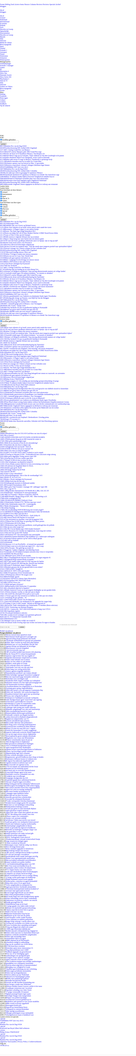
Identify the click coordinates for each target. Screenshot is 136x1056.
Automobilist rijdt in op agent (16, 938)
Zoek (12, 4)
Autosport (3, 52)
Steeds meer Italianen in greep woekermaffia (21, 824)
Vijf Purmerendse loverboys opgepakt (18, 684)
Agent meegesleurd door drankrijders (18, 747)
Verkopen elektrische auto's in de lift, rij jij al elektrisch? (22, 398)
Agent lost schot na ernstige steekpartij (19, 789)
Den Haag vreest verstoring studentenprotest (21, 724)
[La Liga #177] (8, 489)
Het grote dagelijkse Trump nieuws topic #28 (18, 456)
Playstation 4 (4, 71)
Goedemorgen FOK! (9, 223)
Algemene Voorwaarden (8, 1042)
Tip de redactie (5, 106)
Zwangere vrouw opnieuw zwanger (18, 957)
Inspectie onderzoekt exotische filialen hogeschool (23, 732)
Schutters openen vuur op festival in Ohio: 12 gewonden (22, 163)
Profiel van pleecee (6, 631)
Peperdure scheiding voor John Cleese (18, 990)
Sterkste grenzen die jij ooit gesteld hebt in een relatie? (21, 567)
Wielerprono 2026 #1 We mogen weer (16, 575)
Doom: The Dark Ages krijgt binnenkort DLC (18, 231)
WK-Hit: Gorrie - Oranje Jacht (13, 306)
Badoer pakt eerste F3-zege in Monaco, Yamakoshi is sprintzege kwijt (26, 159)
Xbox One (3, 73)
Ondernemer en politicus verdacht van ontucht (21, 900)
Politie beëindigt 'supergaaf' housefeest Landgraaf (22, 675)
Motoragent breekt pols (13, 1005)
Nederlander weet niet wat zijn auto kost (19, 667)
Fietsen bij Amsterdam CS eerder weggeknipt (21, 730)
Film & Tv (5, 198)
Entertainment (5, 33)
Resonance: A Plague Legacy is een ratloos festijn (19, 229)
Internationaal (4, 21)
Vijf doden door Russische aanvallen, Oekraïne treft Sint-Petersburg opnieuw (29, 421)
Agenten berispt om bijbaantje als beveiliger (21, 646)
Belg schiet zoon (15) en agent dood (18, 883)
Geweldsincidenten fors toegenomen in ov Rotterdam (24, 686)
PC (1, 69)
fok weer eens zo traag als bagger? (14, 450)
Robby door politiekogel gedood (17, 978)
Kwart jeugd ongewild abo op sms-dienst (19, 893)
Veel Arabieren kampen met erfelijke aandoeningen (23, 961)
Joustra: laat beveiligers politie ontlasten (19, 751)
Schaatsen (3, 58)
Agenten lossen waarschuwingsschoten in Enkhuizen (24, 749)
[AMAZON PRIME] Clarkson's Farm (16, 500)
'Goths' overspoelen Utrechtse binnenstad (20, 801)
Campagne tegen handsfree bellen (17, 793)
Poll (3, 213)
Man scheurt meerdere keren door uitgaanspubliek (23, 787)
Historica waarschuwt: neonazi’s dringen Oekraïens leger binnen (25, 165)
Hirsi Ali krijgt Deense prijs (15, 847)
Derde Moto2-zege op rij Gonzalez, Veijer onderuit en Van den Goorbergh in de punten (32, 156)
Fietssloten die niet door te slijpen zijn (15, 445)
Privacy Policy (23, 1042)
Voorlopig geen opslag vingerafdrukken (19, 688)
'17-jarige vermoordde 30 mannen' (17, 992)
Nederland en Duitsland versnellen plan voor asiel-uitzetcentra (24, 178)
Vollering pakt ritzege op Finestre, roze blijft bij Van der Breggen (24, 298)
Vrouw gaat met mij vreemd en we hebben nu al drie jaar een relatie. (26, 596)
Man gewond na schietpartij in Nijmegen (19, 744)
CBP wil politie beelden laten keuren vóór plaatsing (23, 652)
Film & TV (4, 81)
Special (4, 211)
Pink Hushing (7, 508)
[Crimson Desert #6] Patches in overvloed (17, 517)
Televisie (3, 41)
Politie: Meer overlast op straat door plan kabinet (22, 642)
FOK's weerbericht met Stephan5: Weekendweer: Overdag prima (24, 417)
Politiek (2, 25)
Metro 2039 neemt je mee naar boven (15, 262)
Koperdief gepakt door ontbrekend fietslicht (20, 780)
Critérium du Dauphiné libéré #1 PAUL (16, 466)
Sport (2, 46)
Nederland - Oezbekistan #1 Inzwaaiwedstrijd (18, 493)
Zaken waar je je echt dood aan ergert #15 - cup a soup (22, 546)
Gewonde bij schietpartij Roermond (18, 799)
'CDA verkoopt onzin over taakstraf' (18, 665)
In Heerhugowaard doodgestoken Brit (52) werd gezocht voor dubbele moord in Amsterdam (34, 389)
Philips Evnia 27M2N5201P (12, 379)
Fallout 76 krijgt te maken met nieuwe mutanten (18, 254)
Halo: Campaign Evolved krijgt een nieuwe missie (19, 260)
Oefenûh (6, 542)
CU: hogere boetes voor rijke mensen (19, 870)
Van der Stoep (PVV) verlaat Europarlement (21, 654)
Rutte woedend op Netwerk (16, 843)
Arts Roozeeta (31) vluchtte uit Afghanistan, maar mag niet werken (25, 531)
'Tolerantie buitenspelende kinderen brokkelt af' (22, 889)
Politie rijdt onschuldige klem (16, 936)
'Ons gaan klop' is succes (14, 831)
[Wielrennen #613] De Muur (12, 523)
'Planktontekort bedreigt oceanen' (17, 807)
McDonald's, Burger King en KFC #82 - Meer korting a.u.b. (23, 496)
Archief (58, 4)
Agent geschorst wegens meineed (17, 810)
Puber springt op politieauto (15, 1011)
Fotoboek (3, 96)
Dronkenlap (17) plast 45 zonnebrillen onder (21, 703)
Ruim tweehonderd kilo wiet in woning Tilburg (22, 875)
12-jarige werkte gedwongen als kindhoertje (20, 877)
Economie (3, 23)
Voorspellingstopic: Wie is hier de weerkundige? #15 (21, 475)
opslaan (3, 144)
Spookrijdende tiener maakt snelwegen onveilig (22, 856)
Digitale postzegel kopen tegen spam (18, 994)
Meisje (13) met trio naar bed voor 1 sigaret (20, 728)
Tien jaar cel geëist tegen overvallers (18, 782)
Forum (2, 4)
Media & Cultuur (6, 43)
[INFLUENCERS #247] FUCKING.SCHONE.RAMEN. (22, 437)
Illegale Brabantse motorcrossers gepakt (19, 879)
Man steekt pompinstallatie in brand (18, 894)
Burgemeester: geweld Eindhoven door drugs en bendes (24, 757)
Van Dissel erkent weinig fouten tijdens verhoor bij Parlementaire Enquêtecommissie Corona (34, 402)
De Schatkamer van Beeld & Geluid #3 (16, 462)
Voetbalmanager (5, 64)
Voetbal (2, 48)
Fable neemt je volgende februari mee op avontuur (19, 237)
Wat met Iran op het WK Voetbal (14, 533)
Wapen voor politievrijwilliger (16, 998)
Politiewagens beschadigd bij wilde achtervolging (22, 786)
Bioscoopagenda (5, 44)
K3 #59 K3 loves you (10, 582)
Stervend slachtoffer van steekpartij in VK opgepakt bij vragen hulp (26, 601)
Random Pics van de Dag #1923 (13, 352)
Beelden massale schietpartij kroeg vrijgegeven (22, 931)
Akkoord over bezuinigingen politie (18, 977)
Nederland (3, 20)
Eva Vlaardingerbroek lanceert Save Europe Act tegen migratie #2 (25, 557)
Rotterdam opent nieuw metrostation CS (19, 948)
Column (5, 207)
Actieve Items (19, 4)
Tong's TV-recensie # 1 (10, 419)
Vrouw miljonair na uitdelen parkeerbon (19, 919)
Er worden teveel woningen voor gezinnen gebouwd (20, 615)
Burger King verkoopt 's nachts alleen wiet (20, 921)
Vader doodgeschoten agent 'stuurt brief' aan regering (24, 700)
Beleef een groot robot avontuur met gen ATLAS (19, 309)
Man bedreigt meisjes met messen (17, 851)
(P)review (5, 209)
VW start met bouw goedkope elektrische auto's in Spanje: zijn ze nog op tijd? (29, 241)
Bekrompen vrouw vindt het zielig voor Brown (21, 845)
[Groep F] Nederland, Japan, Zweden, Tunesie (18, 565)
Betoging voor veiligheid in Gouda (18, 967)
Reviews (39, 4)
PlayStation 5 (4, 79)
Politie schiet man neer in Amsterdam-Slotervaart (22, 933)
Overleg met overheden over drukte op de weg (21, 923)
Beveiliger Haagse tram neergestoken (18, 996)
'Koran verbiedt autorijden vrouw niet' (18, 755)
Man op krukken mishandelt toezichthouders (21, 860)
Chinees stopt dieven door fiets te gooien (19, 910)
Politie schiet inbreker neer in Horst (18, 660)
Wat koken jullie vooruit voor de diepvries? (17, 599)
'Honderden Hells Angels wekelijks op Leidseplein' (23, 681)
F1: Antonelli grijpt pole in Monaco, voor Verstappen (21, 304)
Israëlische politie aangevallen (16, 835)
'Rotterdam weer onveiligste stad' (17, 679)
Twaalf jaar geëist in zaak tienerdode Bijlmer (21, 809)
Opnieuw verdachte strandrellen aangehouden (21, 935)
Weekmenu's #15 (8, 619)
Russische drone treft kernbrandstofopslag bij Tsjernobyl (22, 277)
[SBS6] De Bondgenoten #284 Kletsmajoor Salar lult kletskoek (25, 512)
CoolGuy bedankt (9, 540)
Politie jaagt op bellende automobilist (18, 971)
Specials (52, 4)
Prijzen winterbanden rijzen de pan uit (19, 740)
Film (1, 39)
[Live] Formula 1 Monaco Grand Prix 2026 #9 (19, 494)
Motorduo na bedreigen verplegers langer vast (21, 830)
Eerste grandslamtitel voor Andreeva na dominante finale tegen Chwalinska (28, 296)
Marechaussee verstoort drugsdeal (17, 648)
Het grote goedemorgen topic (13, 441)
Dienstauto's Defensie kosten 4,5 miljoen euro (21, 759)
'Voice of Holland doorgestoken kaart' (18, 745)
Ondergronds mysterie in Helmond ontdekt (17, 483)
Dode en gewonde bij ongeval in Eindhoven (20, 828)
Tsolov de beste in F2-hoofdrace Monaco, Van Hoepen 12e (22, 154)
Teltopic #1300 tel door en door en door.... (16, 460)
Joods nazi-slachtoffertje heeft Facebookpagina (22, 872)
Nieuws (27, 4)
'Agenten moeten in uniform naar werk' (19, 763)
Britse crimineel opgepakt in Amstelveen (19, 849)
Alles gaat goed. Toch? (11, 468)
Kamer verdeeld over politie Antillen (18, 862)
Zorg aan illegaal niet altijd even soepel (19, 927)
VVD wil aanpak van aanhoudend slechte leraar (22, 766)
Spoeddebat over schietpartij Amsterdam (19, 963)
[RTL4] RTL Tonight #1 (11, 569)
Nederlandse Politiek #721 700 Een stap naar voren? (20, 502)
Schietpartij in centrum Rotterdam (17, 1009)
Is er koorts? (7, 435)
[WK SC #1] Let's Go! (10, 477)
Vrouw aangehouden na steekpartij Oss (19, 885)
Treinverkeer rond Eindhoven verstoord (19, 702)
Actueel (2, 18)
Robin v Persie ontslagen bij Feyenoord (16, 479)
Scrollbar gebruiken (9, 140)
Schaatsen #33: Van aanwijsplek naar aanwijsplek (20, 535)
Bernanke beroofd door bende (16, 980)
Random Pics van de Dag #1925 (13, 146)
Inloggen (3, 6)
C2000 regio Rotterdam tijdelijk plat (18, 929)
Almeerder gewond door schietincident (18, 797)
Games (2, 67)
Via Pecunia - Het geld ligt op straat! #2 (16, 548)
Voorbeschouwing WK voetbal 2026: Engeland (18, 148)
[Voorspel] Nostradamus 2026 (13, 485)
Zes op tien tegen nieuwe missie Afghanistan (21, 734)
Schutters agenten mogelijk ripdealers (17, 671)
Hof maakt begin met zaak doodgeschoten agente (22, 896)
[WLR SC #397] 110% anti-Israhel (14, 571)
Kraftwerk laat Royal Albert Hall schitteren (17, 385)
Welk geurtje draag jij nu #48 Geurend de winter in (20, 439)
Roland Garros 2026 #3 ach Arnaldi (15, 556)
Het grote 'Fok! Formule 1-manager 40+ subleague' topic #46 (23, 487)
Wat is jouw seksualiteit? (11, 473)
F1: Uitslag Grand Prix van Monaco (15, 150)
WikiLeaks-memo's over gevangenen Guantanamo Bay (24, 690)
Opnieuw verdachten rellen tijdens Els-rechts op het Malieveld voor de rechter (29, 408)
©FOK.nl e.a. (4, 1045)
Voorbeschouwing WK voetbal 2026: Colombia (18, 171)
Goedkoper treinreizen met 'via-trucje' (19, 988)
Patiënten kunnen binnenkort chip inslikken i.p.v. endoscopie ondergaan (27, 536)
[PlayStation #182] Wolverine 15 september (18, 586)
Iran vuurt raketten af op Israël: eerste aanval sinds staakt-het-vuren (25, 227)
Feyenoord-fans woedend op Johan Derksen (20, 726)
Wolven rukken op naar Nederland (17, 975)
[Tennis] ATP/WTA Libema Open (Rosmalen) (18, 578)
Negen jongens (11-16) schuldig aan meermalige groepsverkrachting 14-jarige (29, 381)
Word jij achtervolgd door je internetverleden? (21, 965)
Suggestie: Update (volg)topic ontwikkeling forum (19, 550)
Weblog (7, 4)
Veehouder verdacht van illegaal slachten (19, 715)
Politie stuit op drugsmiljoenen (16, 973)
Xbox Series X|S (5, 77)
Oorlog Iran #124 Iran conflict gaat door (16, 458)
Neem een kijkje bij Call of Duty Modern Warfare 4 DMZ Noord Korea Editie (29, 233)
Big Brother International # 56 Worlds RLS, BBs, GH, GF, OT (24, 491)
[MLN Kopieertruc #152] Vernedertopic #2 (17, 573)
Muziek (2, 37)
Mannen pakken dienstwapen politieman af (20, 713)
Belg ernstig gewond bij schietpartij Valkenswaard (23, 784)
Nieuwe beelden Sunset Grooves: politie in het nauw (24, 986)
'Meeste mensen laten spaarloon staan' (18, 635)
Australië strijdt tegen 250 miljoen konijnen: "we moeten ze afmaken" (26, 273)
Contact (2, 100)
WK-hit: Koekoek (8, 265)
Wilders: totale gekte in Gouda (16, 663)
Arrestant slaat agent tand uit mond (17, 891)
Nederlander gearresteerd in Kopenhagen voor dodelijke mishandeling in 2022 (29, 394)
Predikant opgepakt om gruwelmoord (18, 952)
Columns (33, 4)
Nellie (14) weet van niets (14, 912)
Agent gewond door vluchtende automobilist (21, 887)
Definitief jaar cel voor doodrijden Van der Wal (22, 644)
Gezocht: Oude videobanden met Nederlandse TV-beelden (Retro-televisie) (29, 605)
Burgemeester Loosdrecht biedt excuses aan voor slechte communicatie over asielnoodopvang (34, 404)
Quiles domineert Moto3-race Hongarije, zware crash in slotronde (25, 157)
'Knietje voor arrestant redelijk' (16, 818)
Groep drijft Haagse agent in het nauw (18, 772)
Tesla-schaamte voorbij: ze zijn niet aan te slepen (20, 592)
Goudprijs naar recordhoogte (15, 776)
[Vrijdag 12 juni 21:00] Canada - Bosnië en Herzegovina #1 (22, 603)
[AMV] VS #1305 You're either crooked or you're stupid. (21, 452)
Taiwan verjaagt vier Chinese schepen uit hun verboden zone (23, 248)
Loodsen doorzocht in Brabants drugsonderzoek (21, 717)
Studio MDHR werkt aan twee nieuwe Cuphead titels (20, 311)
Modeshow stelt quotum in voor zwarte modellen (22, 1001)
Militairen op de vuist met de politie (18, 915)
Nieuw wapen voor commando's (17, 816)
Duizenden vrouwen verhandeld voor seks (20, 774)
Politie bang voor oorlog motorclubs (18, 669)
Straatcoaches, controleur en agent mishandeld (21, 881)
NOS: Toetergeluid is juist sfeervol (18, 837)
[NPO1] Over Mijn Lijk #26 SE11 (14, 514)
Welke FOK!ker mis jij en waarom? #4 (16, 449)
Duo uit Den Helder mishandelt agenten (19, 705)
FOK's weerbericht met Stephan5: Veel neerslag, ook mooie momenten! (26, 286)
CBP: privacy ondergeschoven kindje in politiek (22, 852)
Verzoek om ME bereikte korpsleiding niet (20, 982)
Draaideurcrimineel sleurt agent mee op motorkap (22, 694)
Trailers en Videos (6, 86)
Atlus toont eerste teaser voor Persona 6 (16, 243)
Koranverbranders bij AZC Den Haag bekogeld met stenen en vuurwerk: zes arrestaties (32, 373)
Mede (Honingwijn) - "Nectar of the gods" (17, 506)
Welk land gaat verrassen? (11, 584)
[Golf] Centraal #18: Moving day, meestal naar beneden (22, 563)
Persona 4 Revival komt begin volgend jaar (17, 244)
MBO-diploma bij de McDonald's (17, 940)
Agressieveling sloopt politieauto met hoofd (20, 639)
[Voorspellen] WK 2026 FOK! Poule (15, 580)
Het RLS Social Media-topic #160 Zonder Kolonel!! (20, 529)
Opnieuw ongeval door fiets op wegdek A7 (20, 656)
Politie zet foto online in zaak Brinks (18, 661)
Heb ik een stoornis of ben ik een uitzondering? (19, 443)
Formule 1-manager (6, 65)
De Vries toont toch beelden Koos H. (18, 866)
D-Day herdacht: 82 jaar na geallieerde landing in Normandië (23, 307)
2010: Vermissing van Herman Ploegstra (16, 607)
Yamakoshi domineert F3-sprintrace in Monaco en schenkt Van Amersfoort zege (29, 175)
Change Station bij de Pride (12, 470)
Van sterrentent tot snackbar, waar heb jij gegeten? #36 (21, 519)
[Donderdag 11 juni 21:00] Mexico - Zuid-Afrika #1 (20, 515)
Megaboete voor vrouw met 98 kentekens (20, 738)
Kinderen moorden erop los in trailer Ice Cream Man (20, 161)
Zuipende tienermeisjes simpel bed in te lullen (21, 658)
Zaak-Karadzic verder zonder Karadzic (19, 917)
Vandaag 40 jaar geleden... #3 (13, 598)
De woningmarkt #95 (10, 498)
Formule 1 (3, 50)
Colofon (3, 102)
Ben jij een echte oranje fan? (12, 527)
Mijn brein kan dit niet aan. (12, 481)
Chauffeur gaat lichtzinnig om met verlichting (21, 969)
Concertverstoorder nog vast (15, 650)
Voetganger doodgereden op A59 (17, 778)
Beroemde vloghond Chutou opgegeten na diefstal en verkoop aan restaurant (29, 184)
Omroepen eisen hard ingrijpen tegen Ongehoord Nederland (23, 180)
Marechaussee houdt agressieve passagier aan (21, 637)
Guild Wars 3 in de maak (11, 415)
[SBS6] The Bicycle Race (11, 554)
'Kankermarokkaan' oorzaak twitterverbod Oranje (23, 839)
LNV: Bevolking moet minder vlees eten (20, 814)
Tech (1, 27)
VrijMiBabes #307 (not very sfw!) (14, 167)
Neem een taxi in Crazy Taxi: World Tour (16, 256)
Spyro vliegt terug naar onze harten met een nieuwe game (22, 239)
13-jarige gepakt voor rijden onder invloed (20, 906)
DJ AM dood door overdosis (15, 946)
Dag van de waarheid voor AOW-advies (19, 944)
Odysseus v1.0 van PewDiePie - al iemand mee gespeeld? (22, 544)
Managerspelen (5, 62)
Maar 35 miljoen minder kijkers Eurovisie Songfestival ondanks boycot (27, 177)
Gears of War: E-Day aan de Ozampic (15, 235)
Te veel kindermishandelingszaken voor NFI (20, 864)
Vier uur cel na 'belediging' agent (17, 954)
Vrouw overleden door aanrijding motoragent (21, 925)
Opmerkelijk (4, 31)
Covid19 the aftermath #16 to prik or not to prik (19, 594)
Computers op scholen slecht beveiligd (19, 873)
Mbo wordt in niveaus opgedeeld (17, 1003)
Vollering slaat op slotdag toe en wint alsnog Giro (19, 269)
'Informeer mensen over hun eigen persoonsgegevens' (24, 682)
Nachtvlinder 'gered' (9, 577)
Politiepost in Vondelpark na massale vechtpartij (22, 698)
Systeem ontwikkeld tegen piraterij (17, 721)
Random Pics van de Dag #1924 (13, 169)
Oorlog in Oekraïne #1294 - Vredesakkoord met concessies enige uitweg (28, 454)
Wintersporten (5, 60)
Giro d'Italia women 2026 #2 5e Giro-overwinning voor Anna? (24, 464)
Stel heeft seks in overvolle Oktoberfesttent (20, 770)
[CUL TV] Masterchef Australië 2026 (15, 617)
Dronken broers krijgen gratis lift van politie (21, 803)
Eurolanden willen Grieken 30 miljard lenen (20, 868)
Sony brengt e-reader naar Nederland (18, 984)
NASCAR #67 (7, 472)
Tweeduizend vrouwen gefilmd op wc (18, 1000)
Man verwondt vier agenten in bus (17, 765)
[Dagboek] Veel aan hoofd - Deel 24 (15, 447)
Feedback (3, 104)
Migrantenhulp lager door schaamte (18, 753)
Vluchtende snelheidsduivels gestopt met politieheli (23, 640)
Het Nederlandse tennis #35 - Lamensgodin (18, 504)
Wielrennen (4, 56)
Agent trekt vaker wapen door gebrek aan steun (22, 812)
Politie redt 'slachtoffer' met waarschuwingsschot (22, 692)
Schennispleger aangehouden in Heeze (19, 826)
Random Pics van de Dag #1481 (13, 387)
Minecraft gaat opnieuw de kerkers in (15, 258)
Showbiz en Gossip (6, 29)
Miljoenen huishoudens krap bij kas (18, 914)
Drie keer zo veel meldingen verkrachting (20, 805)
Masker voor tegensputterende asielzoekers (20, 858)
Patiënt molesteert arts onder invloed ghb (19, 833)
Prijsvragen (4, 98)
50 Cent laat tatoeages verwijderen (17, 854)
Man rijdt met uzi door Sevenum (17, 795)
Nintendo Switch (5, 75)
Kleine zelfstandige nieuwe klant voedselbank (21, 898)
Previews (46, 4)
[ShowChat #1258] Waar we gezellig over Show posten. (22, 521)
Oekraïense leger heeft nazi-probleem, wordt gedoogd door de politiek (27, 525)
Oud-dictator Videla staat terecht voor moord (20, 820)
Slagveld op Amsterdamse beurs (16, 1007)
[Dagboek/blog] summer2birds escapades (17, 559)
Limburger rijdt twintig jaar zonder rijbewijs (21, 707)
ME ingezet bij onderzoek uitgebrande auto (19, 761)
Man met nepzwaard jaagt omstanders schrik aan (22, 677)
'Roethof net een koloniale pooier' (17, 768)
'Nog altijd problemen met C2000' (17, 950)
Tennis (2, 54)
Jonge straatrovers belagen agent (17, 841)
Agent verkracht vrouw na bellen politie (19, 959)
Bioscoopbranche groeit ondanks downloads (21, 736)
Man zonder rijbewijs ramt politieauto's (19, 723)
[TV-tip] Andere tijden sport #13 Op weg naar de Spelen (22, 561)
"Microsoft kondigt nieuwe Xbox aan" (15, 252)
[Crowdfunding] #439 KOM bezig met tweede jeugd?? (22, 510)
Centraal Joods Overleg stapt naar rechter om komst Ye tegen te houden (27, 622)
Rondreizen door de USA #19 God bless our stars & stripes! (23, 433)
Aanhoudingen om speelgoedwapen (18, 956)
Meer (2, 92)
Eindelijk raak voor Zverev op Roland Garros (18, 225)
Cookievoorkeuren (35, 1042)
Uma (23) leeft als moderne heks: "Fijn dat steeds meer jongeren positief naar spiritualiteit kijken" (36, 246)
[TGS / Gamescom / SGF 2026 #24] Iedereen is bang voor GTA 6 (25, 609)
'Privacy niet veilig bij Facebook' (17, 696)
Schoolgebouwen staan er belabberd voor (20, 1015)
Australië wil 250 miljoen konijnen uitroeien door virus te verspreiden (26, 552)
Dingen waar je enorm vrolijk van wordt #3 (17, 620)
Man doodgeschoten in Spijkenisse (18, 742)
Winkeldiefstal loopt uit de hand (16, 904)
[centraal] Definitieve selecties (13, 613)
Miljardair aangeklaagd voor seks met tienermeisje (23, 709)
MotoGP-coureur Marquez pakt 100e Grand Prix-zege (21, 152)
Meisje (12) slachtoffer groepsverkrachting (20, 908)
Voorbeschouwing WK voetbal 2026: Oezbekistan (19, 182)
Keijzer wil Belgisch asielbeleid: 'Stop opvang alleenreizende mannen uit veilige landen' (33, 271)
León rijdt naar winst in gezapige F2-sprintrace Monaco (21, 173)
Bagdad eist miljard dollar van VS (17, 719)
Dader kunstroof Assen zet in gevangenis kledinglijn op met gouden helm (28, 590)
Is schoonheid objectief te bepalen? (14, 588)
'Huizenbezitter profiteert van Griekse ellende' (21, 673)
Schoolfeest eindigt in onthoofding (17, 942)
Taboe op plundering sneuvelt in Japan (19, 711)
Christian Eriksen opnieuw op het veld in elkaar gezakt (21, 538)
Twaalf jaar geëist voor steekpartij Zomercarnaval (21, 822)
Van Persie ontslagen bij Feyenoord (15, 264)
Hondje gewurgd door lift (14, 902)
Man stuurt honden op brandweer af (18, 791)
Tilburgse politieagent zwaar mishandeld (19, 1013)
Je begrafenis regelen (10, 611)
